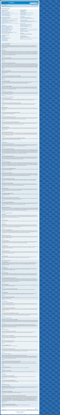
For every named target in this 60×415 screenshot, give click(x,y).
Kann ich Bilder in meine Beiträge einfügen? (6, 37)
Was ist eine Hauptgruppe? (23, 14)
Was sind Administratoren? (23, 10)
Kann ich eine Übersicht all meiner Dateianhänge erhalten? (26, 34)
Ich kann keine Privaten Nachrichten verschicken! (25, 17)
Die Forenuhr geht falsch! (4, 19)
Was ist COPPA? (3, 11)
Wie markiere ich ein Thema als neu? (5, 33)
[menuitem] (6, 5)
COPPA (2, 64)
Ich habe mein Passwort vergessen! (5, 14)
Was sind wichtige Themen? (4, 39)
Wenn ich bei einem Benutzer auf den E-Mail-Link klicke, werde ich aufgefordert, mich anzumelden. (10, 23)
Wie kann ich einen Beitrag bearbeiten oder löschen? (7, 26)
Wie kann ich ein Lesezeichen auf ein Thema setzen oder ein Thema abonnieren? (28, 30)
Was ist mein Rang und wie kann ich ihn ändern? (7, 22)
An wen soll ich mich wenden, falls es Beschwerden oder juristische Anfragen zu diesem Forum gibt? (29, 38)
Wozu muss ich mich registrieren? (5, 10)
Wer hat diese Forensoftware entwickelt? (24, 36)
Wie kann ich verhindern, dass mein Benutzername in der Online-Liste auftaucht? (10, 18)
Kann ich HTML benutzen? (4, 36)
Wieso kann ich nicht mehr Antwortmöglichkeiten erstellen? (8, 28)
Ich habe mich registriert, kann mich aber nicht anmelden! (7, 12)
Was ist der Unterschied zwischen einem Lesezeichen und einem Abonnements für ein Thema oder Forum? (29, 29)
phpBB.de (23, 412)
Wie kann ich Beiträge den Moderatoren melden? (7, 31)
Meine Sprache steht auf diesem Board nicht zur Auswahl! (7, 20)
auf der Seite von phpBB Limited (31, 387)
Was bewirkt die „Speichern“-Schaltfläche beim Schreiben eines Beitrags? (9, 32)
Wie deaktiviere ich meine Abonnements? (24, 31)
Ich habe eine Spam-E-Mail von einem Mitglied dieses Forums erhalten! (27, 18)
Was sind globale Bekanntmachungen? (6, 38)
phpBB (17, 411)
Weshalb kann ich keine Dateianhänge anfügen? (6, 30)
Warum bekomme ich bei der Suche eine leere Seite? (25, 25)
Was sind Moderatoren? (22, 11)
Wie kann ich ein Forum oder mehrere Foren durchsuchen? (26, 24)
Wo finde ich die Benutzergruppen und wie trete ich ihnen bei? (26, 12)
